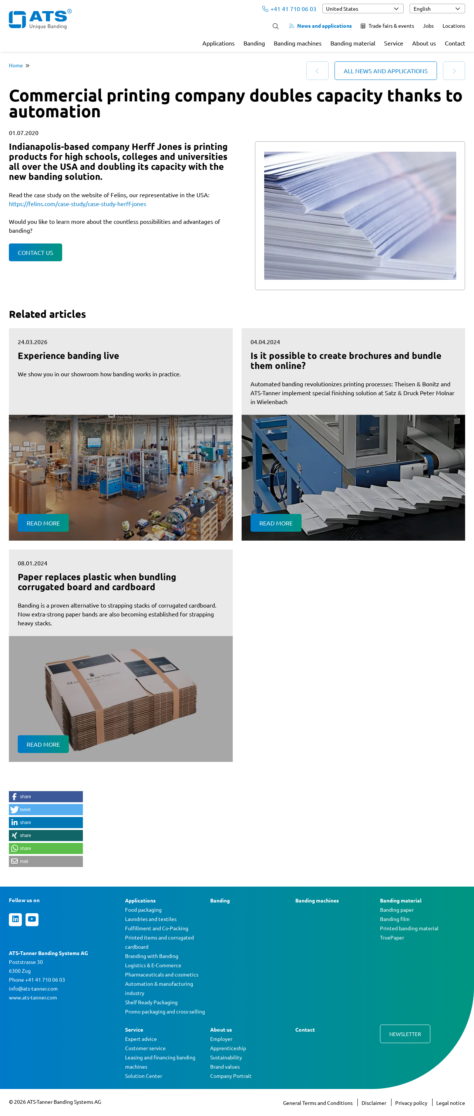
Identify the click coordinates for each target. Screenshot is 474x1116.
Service (393, 43)
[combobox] (363, 8)
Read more (43, 523)
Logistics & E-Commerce (153, 965)
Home (16, 65)
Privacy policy (411, 1102)
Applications (218, 43)
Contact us (35, 252)
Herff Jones (157, 146)
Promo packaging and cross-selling (165, 1011)
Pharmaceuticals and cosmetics (161, 974)
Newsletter (405, 1034)
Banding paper (397, 909)
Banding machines (298, 43)
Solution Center (143, 1075)
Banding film (395, 918)
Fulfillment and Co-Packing (156, 928)
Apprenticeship (228, 1048)
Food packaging (143, 909)
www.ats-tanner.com (33, 997)
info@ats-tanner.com (33, 988)
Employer (221, 1038)
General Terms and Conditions (318, 1102)
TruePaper (392, 937)
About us (424, 43)
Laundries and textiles (151, 918)
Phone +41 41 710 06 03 (37, 979)
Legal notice (450, 1102)
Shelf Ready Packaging (151, 1002)
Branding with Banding (151, 955)
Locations (454, 25)
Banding (254, 43)
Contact (455, 43)
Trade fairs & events (387, 25)
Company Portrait (231, 1075)
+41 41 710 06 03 (289, 8)
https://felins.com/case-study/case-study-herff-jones (77, 203)
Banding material (352, 43)
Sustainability (226, 1057)
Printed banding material (409, 928)
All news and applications (386, 70)
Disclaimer (374, 1102)
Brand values (225, 1066)
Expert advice (141, 1038)
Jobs (428, 25)
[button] (46, 796)
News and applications (320, 25)
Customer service (145, 1048)
